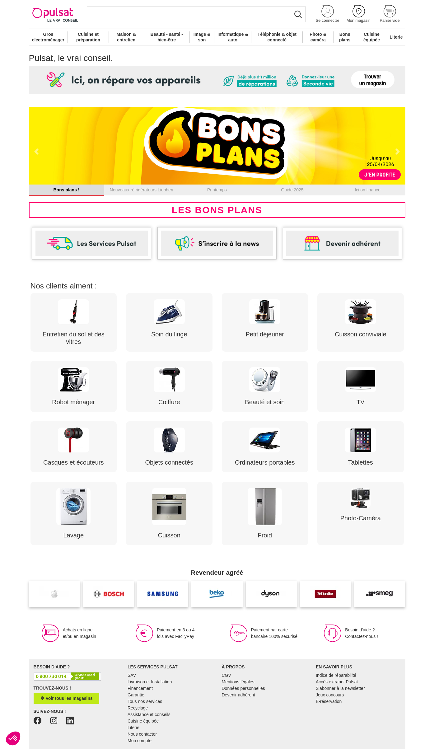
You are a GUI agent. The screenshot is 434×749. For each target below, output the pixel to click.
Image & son (202, 37)
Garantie (136, 694)
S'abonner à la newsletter (340, 688)
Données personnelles (243, 688)
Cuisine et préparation (88, 37)
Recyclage (138, 707)
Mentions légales (238, 681)
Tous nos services (145, 701)
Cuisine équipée (371, 37)
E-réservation (329, 701)
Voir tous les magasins (66, 698)
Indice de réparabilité (336, 675)
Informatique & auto (232, 37)
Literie (396, 37)
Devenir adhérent (238, 694)
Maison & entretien (126, 37)
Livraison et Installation (150, 681)
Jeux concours (330, 694)
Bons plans (345, 37)
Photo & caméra (318, 37)
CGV (226, 675)
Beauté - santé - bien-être (167, 37)
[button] (327, 14)
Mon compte (140, 740)
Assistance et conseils (149, 714)
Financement (140, 688)
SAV (132, 675)
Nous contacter (142, 734)
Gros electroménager (48, 37)
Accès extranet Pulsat (337, 681)
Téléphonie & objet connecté (277, 37)
